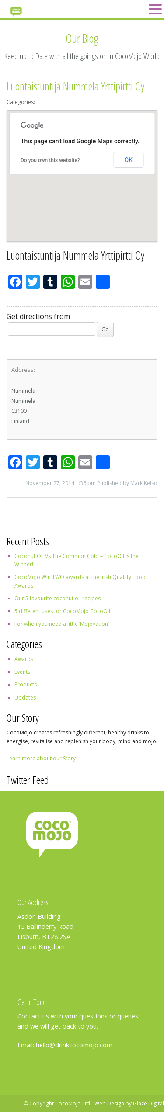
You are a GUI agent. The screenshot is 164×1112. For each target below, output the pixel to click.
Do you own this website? (50, 160)
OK (129, 159)
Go (105, 329)
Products (25, 684)
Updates (25, 697)
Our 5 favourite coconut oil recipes (57, 598)
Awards (23, 659)
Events (22, 672)
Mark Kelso (143, 483)
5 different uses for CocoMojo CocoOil (62, 611)
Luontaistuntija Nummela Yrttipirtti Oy (75, 86)
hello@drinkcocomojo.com (74, 1045)
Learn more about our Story (41, 758)
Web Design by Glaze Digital (129, 1103)
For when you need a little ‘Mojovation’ (61, 623)
